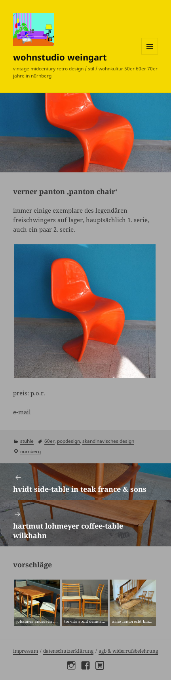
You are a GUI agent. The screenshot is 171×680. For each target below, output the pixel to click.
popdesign (68, 441)
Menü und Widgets (150, 54)
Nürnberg (30, 451)
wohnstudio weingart (60, 57)
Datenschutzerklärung (68, 651)
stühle (27, 441)
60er (49, 441)
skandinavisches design (108, 441)
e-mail (22, 412)
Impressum (25, 651)
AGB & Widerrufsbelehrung (128, 651)
